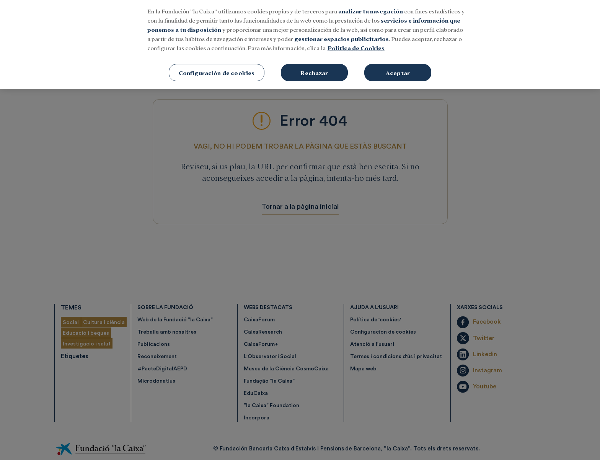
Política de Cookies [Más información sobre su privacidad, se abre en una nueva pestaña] (356, 38)
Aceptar (398, 63)
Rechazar (314, 63)
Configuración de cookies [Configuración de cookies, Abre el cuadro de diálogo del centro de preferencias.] (217, 63)
